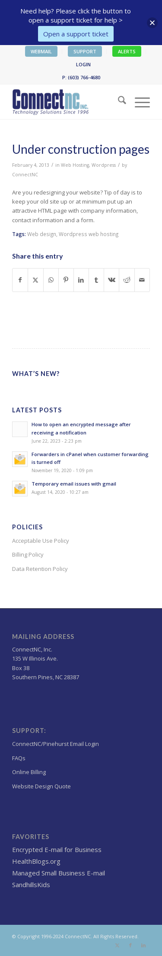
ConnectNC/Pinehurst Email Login (55, 744)
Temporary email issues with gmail (74, 483)
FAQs (18, 758)
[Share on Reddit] (126, 280)
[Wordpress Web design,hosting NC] (67, 101)
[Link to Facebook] (130, 945)
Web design (41, 233)
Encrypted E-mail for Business (57, 849)
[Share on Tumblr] (96, 280)
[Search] (117, 101)
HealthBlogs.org (36, 861)
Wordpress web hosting (88, 233)
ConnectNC (25, 175)
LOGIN (83, 64)
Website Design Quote (41, 786)
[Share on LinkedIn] (81, 280)
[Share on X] (35, 280)
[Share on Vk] (111, 280)
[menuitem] (41, 51)
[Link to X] (117, 945)
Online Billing (29, 772)
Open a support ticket (75, 33)
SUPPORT (84, 51)
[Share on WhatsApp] (51, 280)
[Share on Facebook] (20, 280)
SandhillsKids (31, 884)
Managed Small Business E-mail (58, 873)
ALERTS (127, 51)
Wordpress (104, 165)
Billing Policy (28, 554)
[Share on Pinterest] (66, 280)
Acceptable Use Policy (40, 540)
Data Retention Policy (40, 569)
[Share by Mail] (142, 280)
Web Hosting (75, 165)
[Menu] (138, 101)
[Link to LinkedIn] (143, 945)
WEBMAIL (41, 51)
